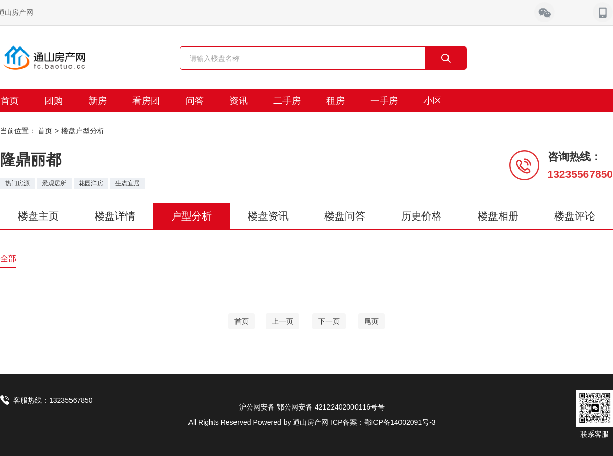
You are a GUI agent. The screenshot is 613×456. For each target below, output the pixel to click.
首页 (45, 131)
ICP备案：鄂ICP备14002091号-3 (383, 422)
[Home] (241, 321)
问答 (194, 100)
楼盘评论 (574, 216)
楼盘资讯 (268, 216)
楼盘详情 (115, 216)
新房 (97, 100)
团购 (53, 100)
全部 (8, 258)
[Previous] (282, 321)
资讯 (238, 100)
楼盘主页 (38, 216)
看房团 (146, 100)
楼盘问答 (344, 216)
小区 (432, 100)
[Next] (329, 321)
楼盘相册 (498, 216)
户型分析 (191, 216)
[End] (371, 321)
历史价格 (421, 216)
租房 (335, 100)
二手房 (287, 100)
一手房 (384, 100)
